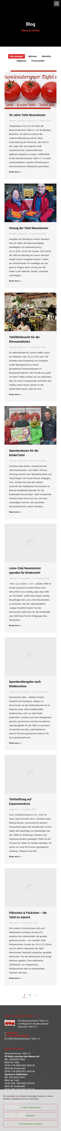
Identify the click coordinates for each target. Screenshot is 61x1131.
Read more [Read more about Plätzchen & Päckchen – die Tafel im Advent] (15, 978)
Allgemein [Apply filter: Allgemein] (21, 61)
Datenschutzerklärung (17, 1035)
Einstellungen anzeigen (30, 1123)
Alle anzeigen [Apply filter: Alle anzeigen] (16, 56)
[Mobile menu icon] (56, 3)
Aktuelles (22, 120)
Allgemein (31, 120)
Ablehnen (30, 1115)
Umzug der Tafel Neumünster (28, 228)
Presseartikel (24, 578)
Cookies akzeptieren (30, 1107)
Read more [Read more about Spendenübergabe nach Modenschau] (15, 743)
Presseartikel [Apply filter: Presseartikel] (38, 61)
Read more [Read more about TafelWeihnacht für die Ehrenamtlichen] (15, 394)
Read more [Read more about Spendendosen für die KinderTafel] (15, 512)
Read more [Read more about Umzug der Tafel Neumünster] (15, 281)
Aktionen (13, 120)
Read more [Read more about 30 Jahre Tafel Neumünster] (15, 172)
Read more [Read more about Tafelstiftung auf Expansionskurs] (15, 856)
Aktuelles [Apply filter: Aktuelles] (46, 56)
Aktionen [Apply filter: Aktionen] (32, 56)
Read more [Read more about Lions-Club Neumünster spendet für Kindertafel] (15, 625)
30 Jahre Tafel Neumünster (27, 115)
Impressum (12, 1032)
